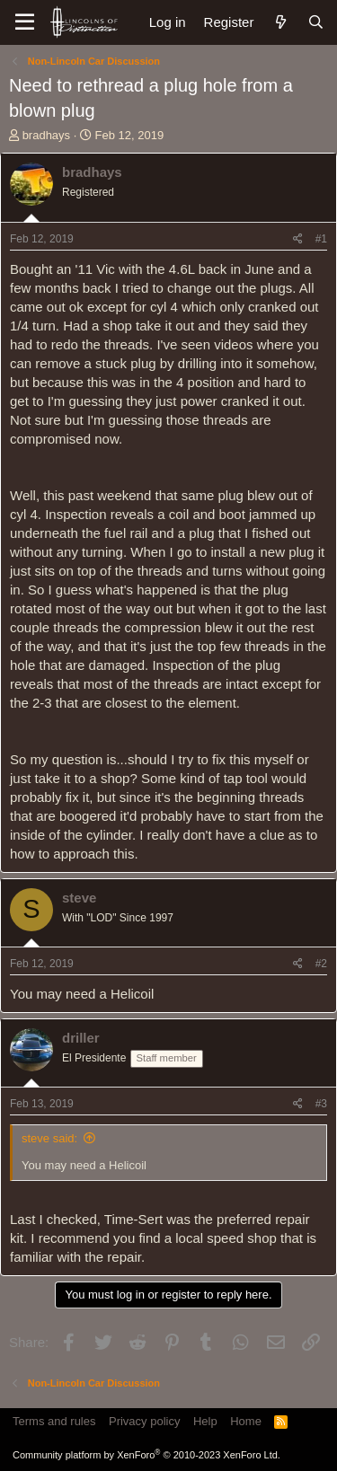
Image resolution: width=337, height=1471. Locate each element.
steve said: (49, 1138)
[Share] (298, 239)
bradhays (46, 135)
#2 (321, 963)
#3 (321, 1103)
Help (205, 1421)
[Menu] (25, 22)
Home (246, 1421)
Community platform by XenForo (146, 1454)
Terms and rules (54, 1421)
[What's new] (279, 22)
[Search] (315, 22)
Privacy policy (144, 1421)
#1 (321, 239)
